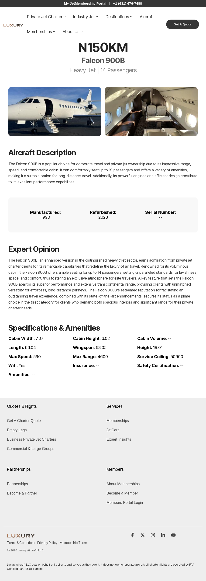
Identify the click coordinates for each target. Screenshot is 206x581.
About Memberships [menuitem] (123, 484)
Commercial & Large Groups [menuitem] (30, 449)
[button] (133, 535)
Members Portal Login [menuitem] (124, 503)
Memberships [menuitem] (117, 421)
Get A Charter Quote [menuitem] (24, 421)
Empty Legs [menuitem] (17, 430)
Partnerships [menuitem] (17, 484)
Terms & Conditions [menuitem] (21, 543)
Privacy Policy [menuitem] (47, 543)
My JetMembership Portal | (87, 3)
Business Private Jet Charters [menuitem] (31, 439)
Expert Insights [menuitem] (118, 439)
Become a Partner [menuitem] (22, 493)
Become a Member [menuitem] (122, 493)
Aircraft (147, 16)
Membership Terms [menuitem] (73, 543)
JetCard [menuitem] (113, 430)
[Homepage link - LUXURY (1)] (21, 535)
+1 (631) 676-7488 (127, 3)
